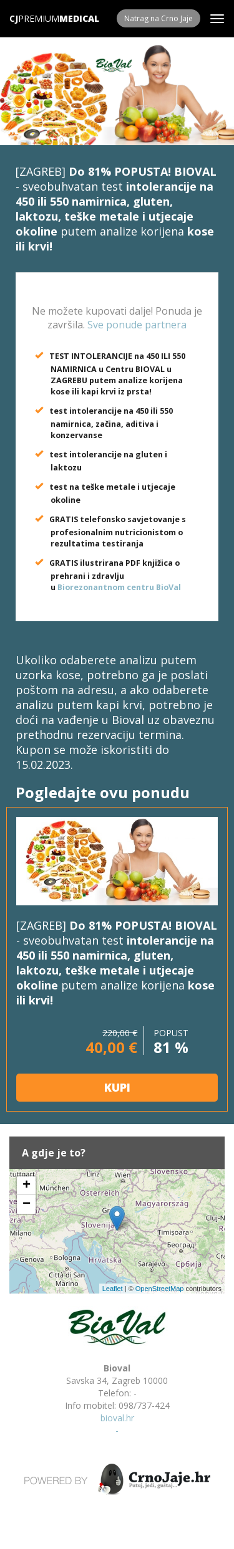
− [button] (26, 1204)
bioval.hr (117, 1418)
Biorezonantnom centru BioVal (119, 587)
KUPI (117, 1087)
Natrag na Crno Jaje (158, 18)
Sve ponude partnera (137, 324)
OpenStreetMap (159, 1288)
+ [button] (26, 1185)
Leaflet (112, 1288)
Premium (34, 18)
